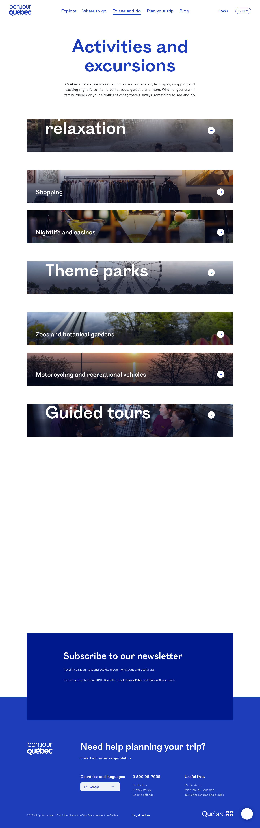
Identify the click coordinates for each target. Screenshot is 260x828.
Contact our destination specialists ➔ (105, 758)
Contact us (140, 785)
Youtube (194, 699)
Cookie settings (143, 794)
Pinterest (166, 699)
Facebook (147, 699)
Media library (193, 785)
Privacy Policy (134, 679)
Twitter (184, 699)
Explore (68, 10)
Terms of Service (158, 679)
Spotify (175, 699)
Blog (184, 10)
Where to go (94, 10)
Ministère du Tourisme (199, 789)
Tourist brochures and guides (204, 794)
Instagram (156, 699)
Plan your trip (160, 10)
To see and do (127, 10)
